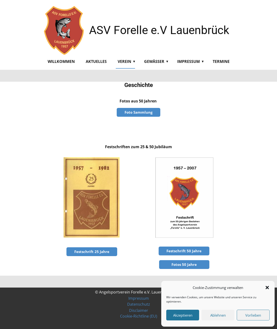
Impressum (188, 61)
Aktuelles (96, 61)
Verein (124, 61)
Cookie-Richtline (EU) (138, 316)
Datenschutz (138, 304)
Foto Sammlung (138, 112)
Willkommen (61, 61)
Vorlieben (253, 315)
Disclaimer (138, 310)
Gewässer (154, 61)
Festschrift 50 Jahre (183, 250)
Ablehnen (218, 315)
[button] (267, 287)
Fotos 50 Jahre (184, 264)
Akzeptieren (182, 315)
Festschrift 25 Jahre (91, 251)
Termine (221, 61)
